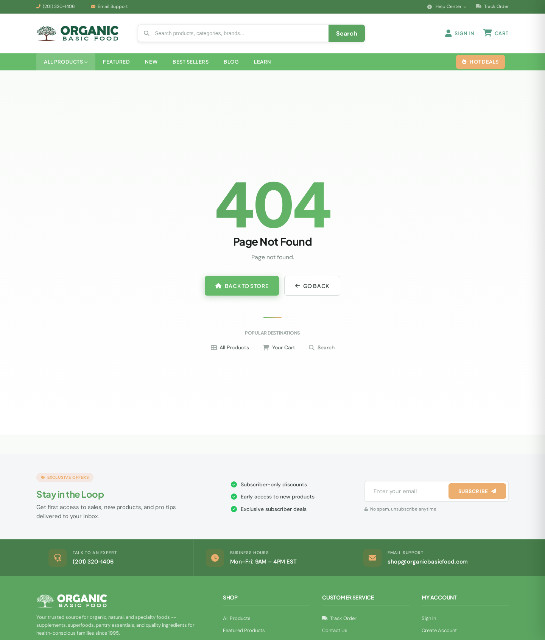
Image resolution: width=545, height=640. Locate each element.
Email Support (113, 6)
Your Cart (279, 349)
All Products (230, 349)
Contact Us (334, 632)
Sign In (429, 620)
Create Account (439, 632)
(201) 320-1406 (59, 6)
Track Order (492, 6)
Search (322, 349)
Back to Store (241, 288)
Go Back (312, 288)
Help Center (447, 6)
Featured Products (244, 632)
